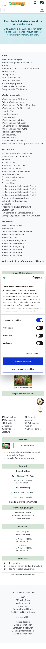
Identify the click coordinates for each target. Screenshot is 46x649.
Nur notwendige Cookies (23, 369)
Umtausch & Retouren (23, 627)
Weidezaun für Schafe (12, 252)
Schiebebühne (8, 183)
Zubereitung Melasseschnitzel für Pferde (20, 68)
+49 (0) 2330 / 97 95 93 (22, 492)
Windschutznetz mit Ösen (13, 120)
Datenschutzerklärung (23, 609)
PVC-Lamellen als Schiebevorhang (17, 212)
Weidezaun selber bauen (13, 234)
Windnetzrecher (9, 137)
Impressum (23, 606)
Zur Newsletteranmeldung (23, 574)
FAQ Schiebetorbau (10, 174)
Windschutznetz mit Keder (14, 123)
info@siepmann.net (28, 501)
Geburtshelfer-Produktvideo (14, 201)
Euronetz (6, 65)
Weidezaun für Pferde (12, 249)
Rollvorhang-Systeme (11, 131)
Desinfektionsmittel (11, 80)
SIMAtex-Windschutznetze (14, 140)
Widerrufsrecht (23, 603)
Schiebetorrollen (9, 180)
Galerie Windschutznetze (13, 102)
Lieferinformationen (23, 624)
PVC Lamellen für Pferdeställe (15, 125)
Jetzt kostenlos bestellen (23, 388)
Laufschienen (8, 209)
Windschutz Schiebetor (12, 168)
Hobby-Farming (9, 71)
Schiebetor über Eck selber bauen (17, 153)
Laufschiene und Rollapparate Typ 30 (19, 189)
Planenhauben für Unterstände (16, 156)
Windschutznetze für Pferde (14, 99)
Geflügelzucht (8, 74)
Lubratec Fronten (10, 114)
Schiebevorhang (9, 134)
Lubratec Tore (8, 111)
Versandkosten (23, 622)
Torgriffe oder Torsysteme (14, 240)
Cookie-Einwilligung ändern (23, 612)
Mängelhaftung (23, 600)
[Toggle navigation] (4, 4)
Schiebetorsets (8, 162)
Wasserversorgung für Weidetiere (17, 62)
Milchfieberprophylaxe (12, 83)
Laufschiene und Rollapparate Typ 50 (19, 195)
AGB (23, 597)
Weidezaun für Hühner (12, 255)
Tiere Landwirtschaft (11, 77)
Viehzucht (6, 204)
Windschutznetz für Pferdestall (16, 108)
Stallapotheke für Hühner (13, 86)
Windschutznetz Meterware (14, 128)
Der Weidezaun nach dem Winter (17, 231)
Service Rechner (34, 428)
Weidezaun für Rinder (12, 225)
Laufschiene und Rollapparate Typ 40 (19, 192)
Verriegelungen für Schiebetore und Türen (21, 215)
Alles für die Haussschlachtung (16, 198)
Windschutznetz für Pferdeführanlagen (19, 105)
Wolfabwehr (7, 228)
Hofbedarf (6, 159)
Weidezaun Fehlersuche (13, 243)
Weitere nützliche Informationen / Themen (23, 261)
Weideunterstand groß (12, 59)
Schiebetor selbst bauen (13, 177)
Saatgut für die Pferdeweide (14, 89)
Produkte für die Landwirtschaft (16, 206)
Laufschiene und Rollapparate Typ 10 (19, 186)
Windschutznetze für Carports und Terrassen (22, 143)
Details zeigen (32, 353)
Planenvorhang (9, 117)
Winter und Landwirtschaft (14, 165)
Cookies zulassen (23, 361)
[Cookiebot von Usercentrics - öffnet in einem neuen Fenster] (32, 277)
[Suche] (20, 10)
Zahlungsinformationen (23, 630)
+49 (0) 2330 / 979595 (23, 476)
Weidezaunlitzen (9, 237)
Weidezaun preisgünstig (13, 246)
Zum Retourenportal (28, 445)
